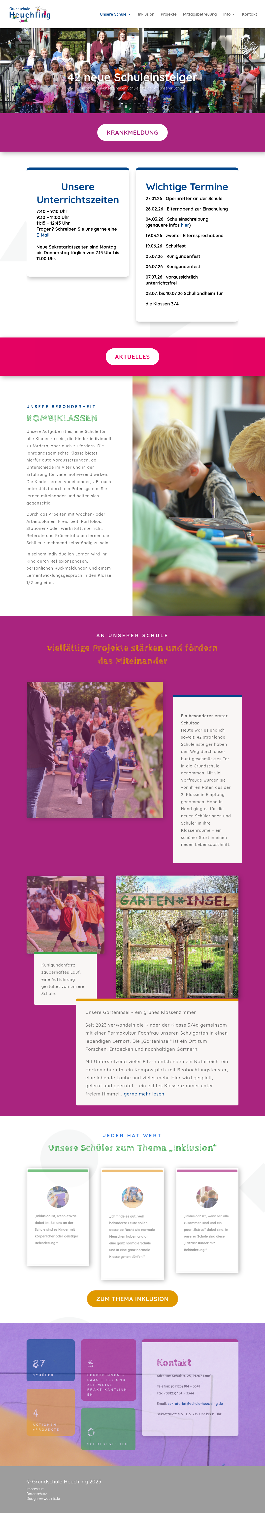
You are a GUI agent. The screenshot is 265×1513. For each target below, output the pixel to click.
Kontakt (249, 14)
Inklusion (146, 14)
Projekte (169, 14)
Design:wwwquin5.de (43, 1498)
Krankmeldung (132, 132)
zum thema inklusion (132, 1299)
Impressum (36, 1489)
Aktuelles (132, 356)
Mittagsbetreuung (200, 14)
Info (227, 14)
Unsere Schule (113, 14)
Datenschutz (37, 1494)
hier (185, 225)
